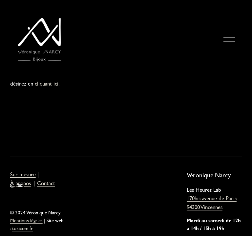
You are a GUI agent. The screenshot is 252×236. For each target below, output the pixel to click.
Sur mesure (23, 175)
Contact (46, 184)
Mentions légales (26, 221)
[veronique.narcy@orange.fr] (20, 185)
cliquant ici (46, 84)
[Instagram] (12, 185)
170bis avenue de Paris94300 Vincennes (212, 204)
